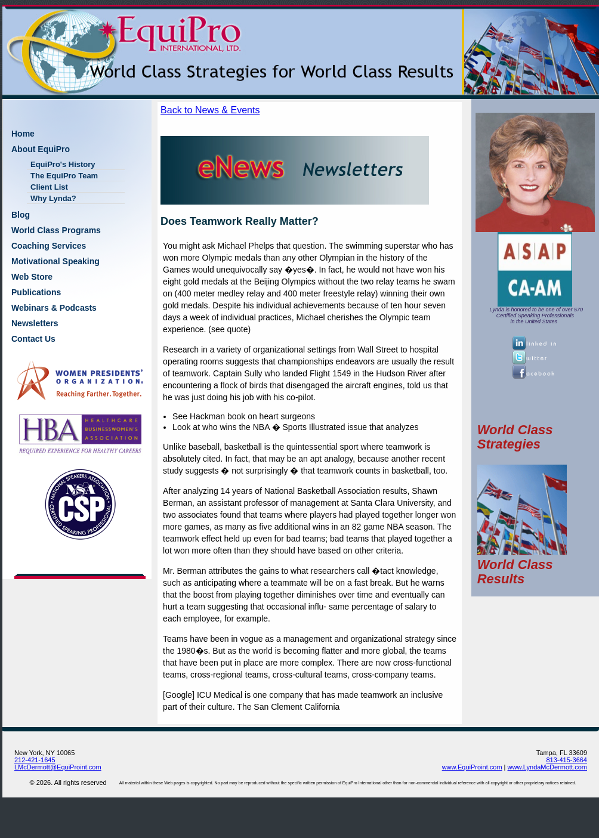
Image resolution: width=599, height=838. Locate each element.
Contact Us (33, 339)
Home (23, 133)
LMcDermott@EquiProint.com (57, 767)
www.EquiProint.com (472, 767)
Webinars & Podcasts (54, 308)
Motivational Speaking (55, 261)
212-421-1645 (34, 759)
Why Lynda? (53, 198)
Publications (36, 292)
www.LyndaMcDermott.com (547, 767)
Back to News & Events (210, 110)
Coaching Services (48, 246)
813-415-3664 (566, 759)
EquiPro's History (62, 164)
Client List (49, 187)
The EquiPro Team (64, 175)
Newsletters (34, 323)
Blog (20, 214)
